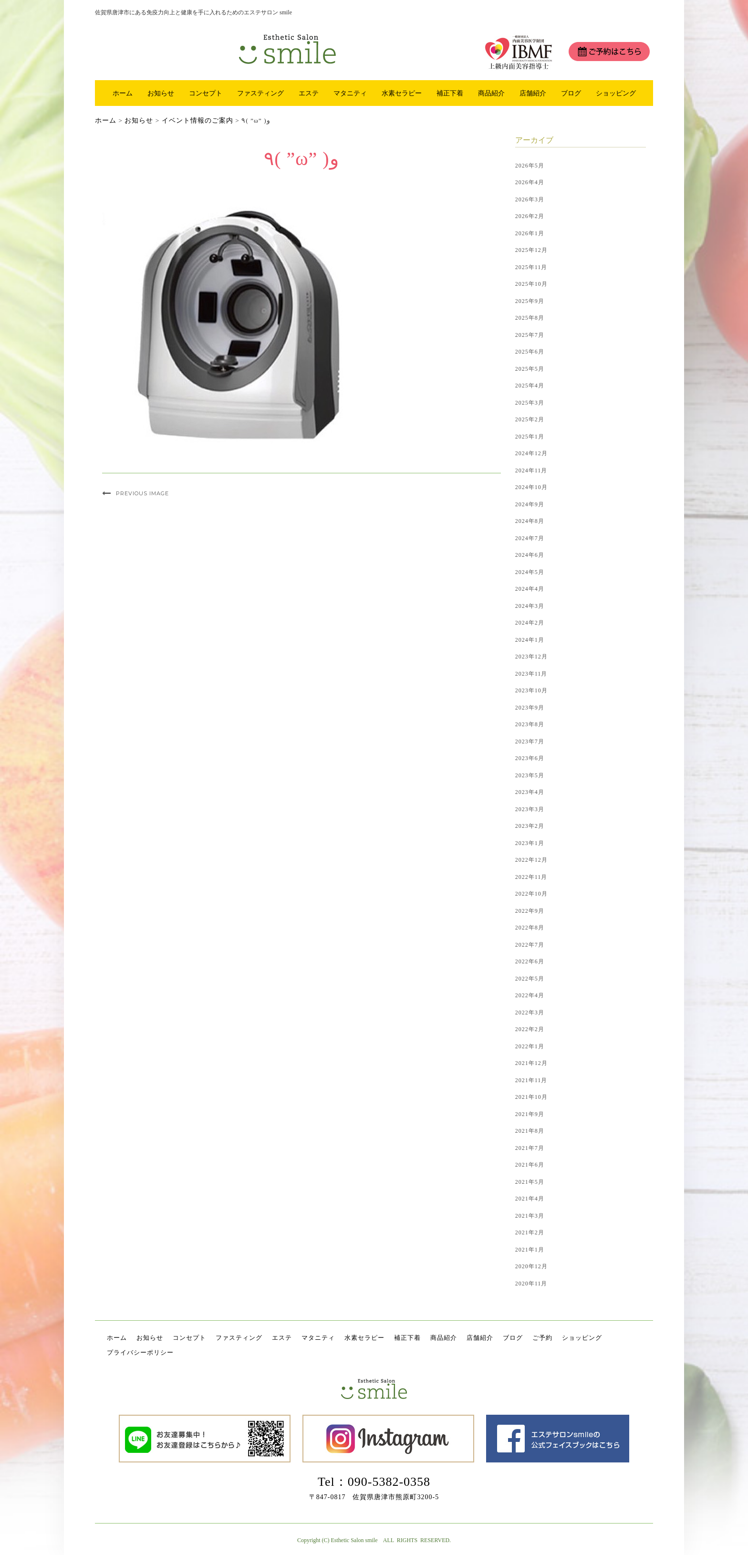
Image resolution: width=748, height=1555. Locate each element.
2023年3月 (529, 809)
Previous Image (142, 493)
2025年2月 (529, 419)
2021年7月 (529, 1148)
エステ (309, 93)
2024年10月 (531, 487)
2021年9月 (529, 1114)
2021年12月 (531, 1063)
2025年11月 (531, 267)
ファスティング (260, 93)
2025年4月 (529, 385)
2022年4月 (529, 995)
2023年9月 (529, 707)
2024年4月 (529, 588)
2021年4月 (529, 1198)
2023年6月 (529, 758)
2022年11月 (531, 877)
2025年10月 (531, 284)
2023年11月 (531, 673)
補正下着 (449, 93)
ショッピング (616, 93)
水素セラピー (402, 93)
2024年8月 (529, 521)
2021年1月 (529, 1249)
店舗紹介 (532, 93)
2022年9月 (529, 911)
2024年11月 (531, 470)
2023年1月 (529, 843)
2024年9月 (529, 504)
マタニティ (350, 93)
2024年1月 (529, 640)
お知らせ (160, 93)
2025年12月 (531, 250)
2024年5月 (529, 572)
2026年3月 (529, 199)
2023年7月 (529, 741)
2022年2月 (529, 1029)
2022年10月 (531, 893)
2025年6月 (529, 351)
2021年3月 (529, 1215)
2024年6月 (529, 555)
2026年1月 (529, 233)
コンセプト (205, 93)
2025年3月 (529, 402)
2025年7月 (529, 335)
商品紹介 (491, 93)
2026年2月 (529, 216)
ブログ (571, 93)
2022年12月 (531, 859)
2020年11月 (531, 1283)
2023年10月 (531, 690)
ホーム (123, 93)
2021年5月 (529, 1182)
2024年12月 (531, 453)
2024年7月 (529, 538)
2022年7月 (529, 944)
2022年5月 (529, 978)
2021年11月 (531, 1080)
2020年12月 (531, 1266)
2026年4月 (529, 182)
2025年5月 (529, 368)
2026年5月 (529, 165)
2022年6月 (529, 961)
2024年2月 (529, 622)
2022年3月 (529, 1012)
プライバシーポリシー (140, 1352)
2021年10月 (531, 1097)
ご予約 (542, 1337)
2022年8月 (529, 927)
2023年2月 (529, 826)
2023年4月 (529, 792)
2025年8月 (529, 317)
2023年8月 (529, 724)
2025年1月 (529, 436)
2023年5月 (529, 775)
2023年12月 (531, 656)
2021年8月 (529, 1130)
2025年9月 (529, 301)
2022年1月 (529, 1046)
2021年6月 (529, 1164)
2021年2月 (529, 1232)
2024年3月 (529, 606)
